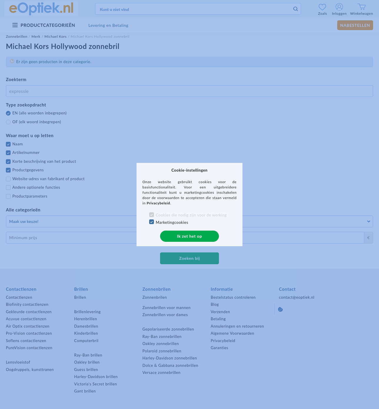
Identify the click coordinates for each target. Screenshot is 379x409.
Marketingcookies (172, 222)
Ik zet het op (189, 236)
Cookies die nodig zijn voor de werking (191, 215)
